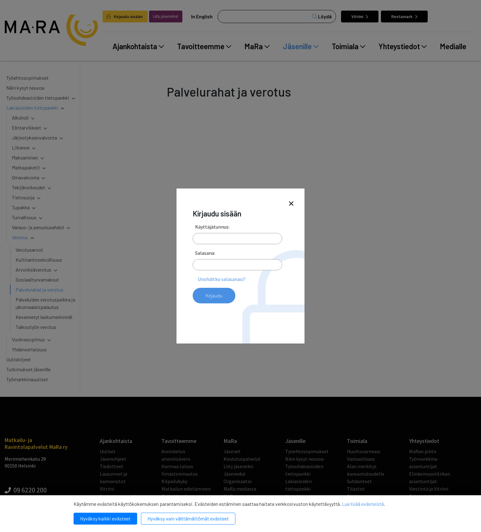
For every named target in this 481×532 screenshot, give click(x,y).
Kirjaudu (214, 295)
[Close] (291, 203)
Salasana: (205, 253)
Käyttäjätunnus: (212, 227)
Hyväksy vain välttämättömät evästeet (188, 518)
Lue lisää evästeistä (363, 504)
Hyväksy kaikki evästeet (105, 518)
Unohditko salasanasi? (222, 279)
